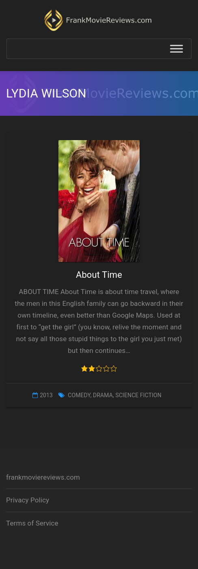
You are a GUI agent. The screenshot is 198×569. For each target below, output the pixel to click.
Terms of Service (32, 523)
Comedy (79, 395)
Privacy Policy (27, 500)
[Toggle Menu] (176, 49)
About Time (99, 275)
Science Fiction (138, 395)
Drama (103, 395)
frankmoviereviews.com (43, 477)
